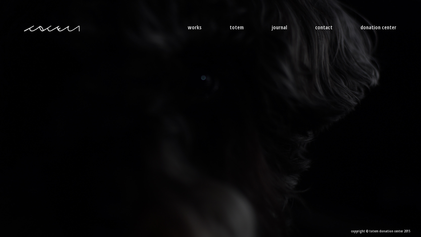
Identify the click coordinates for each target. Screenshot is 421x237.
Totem (237, 27)
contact (324, 27)
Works (195, 27)
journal (279, 27)
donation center (378, 27)
